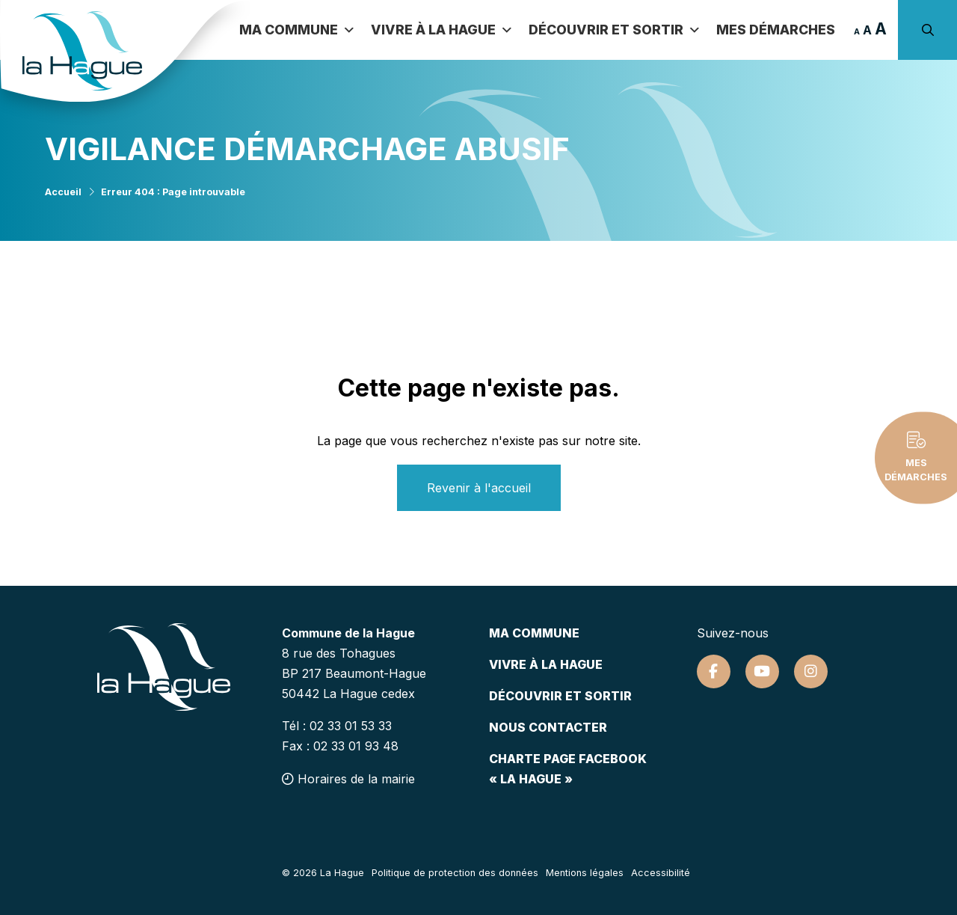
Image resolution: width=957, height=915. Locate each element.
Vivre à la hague (546, 664)
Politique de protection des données (455, 872)
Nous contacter (548, 727)
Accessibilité (660, 872)
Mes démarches (775, 29)
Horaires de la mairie (348, 778)
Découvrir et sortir (614, 30)
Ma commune (297, 30)
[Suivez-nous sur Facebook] (713, 671)
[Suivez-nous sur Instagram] (811, 671)
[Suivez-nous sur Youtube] (762, 671)
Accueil (63, 192)
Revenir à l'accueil (479, 487)
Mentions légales (585, 872)
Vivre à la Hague (441, 30)
